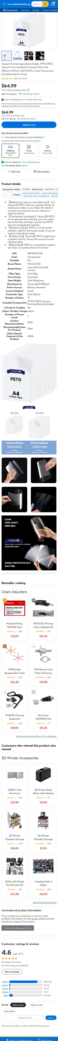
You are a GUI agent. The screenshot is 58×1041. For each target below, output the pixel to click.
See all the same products (44, 902)
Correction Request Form (17, 928)
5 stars (5, 982)
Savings (35, 10)
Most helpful (9, 1011)
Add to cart (29, 124)
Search (51, 1017)
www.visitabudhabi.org (31, 99)
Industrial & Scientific (31, 193)
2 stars (5, 992)
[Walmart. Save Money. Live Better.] (16, 4)
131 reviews (22, 78)
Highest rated (36, 1004)
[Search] (45, 4)
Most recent (18, 1004)
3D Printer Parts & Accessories (36, 196)
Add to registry (42, 171)
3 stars (5, 988)
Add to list (14, 171)
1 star (5, 995)
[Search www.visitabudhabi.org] (36, 4)
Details (25, 166)
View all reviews (11, 971)
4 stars (5, 985)
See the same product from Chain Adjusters (36, 736)
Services (25, 10)
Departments (10, 10)
